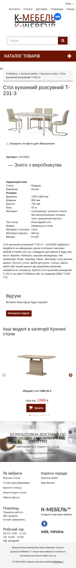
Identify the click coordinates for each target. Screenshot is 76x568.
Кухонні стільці (12, 487)
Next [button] (71, 375)
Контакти (14, 9)
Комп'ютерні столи (14, 492)
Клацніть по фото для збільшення (30, 143)
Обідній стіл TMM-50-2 (36, 390)
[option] (37, 375)
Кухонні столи (49, 73)
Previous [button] (4, 375)
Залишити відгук (18, 313)
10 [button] (48, 415)
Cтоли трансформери (16, 482)
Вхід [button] (68, 3)
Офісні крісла (11, 497)
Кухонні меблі (29, 73)
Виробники (48, 482)
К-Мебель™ (58, 561)
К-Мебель (12, 73)
